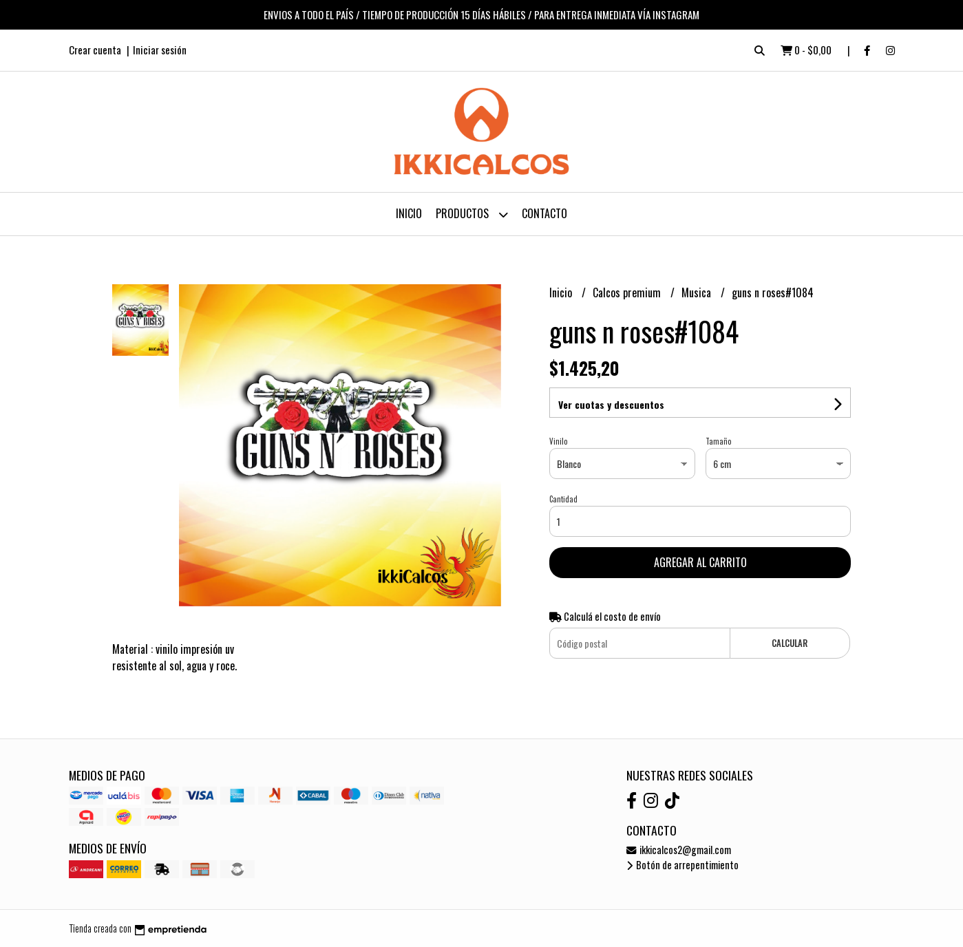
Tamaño (718, 441)
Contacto (544, 213)
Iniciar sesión (160, 49)
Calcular (789, 643)
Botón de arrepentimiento (682, 865)
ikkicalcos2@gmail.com (678, 849)
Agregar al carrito (700, 562)
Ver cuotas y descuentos (611, 404)
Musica (697, 292)
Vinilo (558, 441)
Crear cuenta (95, 49)
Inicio (409, 213)
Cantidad (563, 498)
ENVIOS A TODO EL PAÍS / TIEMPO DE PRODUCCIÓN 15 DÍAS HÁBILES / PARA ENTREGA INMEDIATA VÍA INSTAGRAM (481, 14)
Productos (472, 214)
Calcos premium (628, 292)
